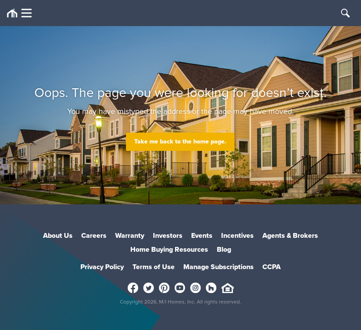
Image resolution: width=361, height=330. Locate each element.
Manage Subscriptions (218, 267)
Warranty (129, 235)
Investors (167, 235)
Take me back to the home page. (180, 141)
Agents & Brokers (290, 235)
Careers (93, 235)
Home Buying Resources (169, 249)
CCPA (271, 267)
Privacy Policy (102, 267)
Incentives (237, 235)
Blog (224, 249)
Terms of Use (153, 267)
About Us (58, 235)
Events (201, 235)
